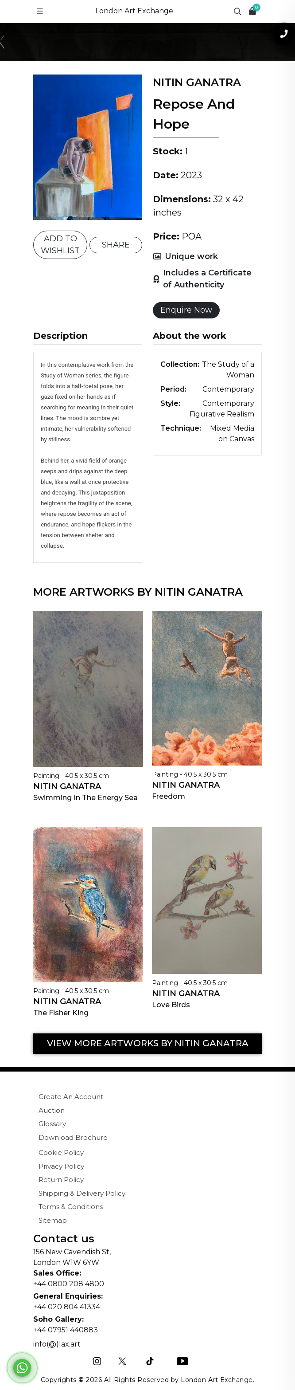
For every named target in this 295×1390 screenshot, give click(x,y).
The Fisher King (61, 1013)
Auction (52, 1110)
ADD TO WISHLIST (60, 244)
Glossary (52, 1123)
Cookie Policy (61, 1152)
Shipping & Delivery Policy (82, 1193)
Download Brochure (73, 1137)
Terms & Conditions (71, 1206)
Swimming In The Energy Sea (85, 797)
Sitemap (53, 1220)
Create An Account (71, 1096)
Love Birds (171, 1005)
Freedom (168, 796)
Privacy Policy (61, 1166)
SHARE (116, 245)
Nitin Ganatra (67, 786)
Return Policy (61, 1179)
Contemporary (228, 389)
